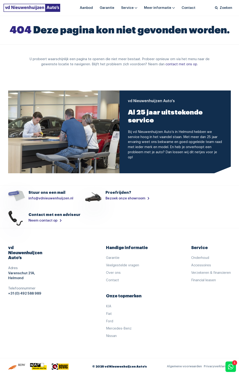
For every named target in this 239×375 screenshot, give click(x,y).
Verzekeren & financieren (211, 272)
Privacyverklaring (216, 366)
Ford (109, 321)
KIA (108, 306)
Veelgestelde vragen (122, 265)
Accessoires (201, 265)
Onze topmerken (123, 296)
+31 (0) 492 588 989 (24, 293)
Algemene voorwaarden (184, 366)
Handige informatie (127, 248)
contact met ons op (181, 64)
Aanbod (86, 8)
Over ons (113, 272)
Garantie (107, 8)
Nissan (111, 336)
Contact (188, 8)
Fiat (109, 314)
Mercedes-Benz (119, 328)
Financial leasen (203, 280)
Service (127, 8)
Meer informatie (157, 8)
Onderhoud (200, 258)
